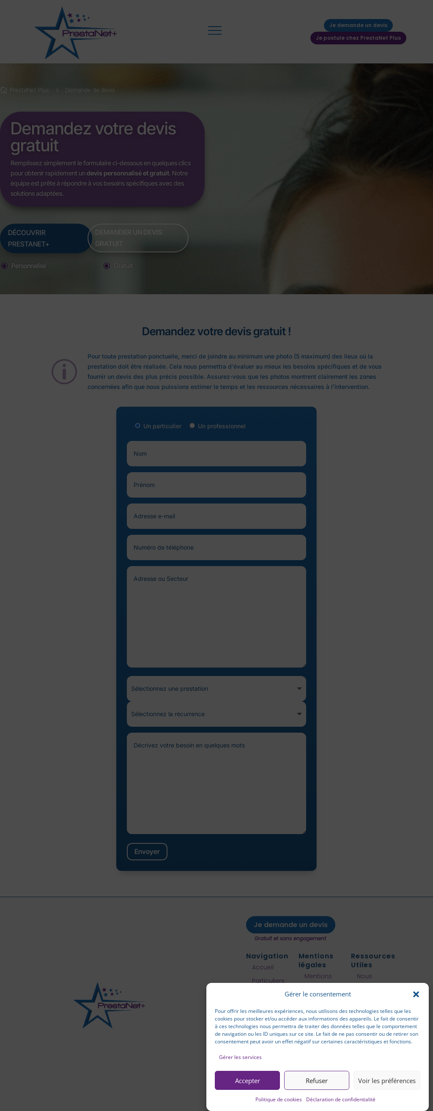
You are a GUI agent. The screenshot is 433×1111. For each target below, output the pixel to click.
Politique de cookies (278, 1099)
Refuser (317, 1080)
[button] (416, 994)
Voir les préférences (387, 1080)
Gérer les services (240, 1057)
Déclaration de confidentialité (340, 1099)
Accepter (247, 1080)
